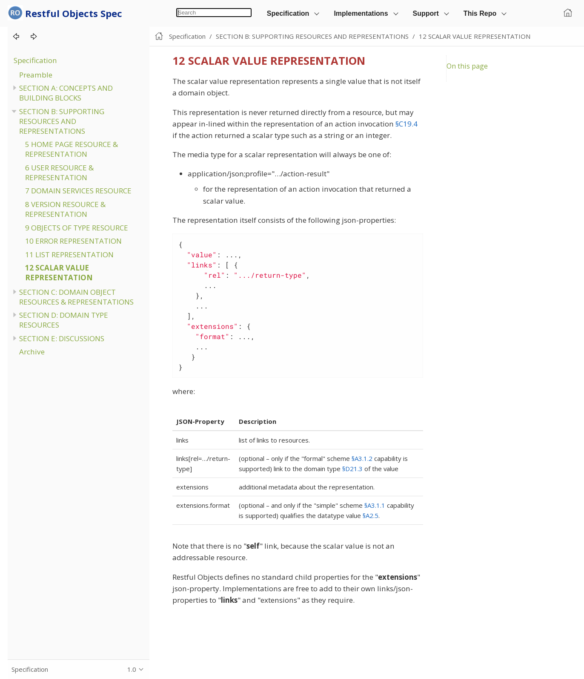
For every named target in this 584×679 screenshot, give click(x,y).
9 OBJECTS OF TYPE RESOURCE (76, 228)
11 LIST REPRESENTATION (69, 254)
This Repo (480, 13)
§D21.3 (352, 468)
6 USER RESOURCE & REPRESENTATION (59, 172)
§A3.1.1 (374, 505)
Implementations (361, 13)
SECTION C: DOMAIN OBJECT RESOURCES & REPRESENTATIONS (76, 297)
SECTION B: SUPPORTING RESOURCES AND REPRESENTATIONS (61, 121)
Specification (288, 13)
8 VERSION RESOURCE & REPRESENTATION (65, 209)
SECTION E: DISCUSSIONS (61, 338)
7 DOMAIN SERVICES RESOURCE (78, 191)
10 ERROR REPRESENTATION (73, 241)
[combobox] (214, 12)
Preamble (35, 75)
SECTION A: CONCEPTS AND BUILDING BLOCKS (66, 93)
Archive (32, 352)
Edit (569, 36)
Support (426, 13)
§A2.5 (370, 515)
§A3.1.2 (362, 458)
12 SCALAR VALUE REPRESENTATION (59, 272)
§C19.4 (406, 124)
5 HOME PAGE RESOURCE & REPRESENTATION (71, 149)
